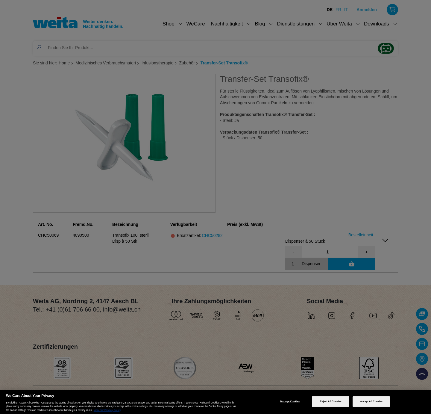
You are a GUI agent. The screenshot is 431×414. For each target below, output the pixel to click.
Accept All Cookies (371, 401)
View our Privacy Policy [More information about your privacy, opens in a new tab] (107, 410)
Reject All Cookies (331, 401)
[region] (215, 402)
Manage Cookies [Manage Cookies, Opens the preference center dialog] (290, 401)
